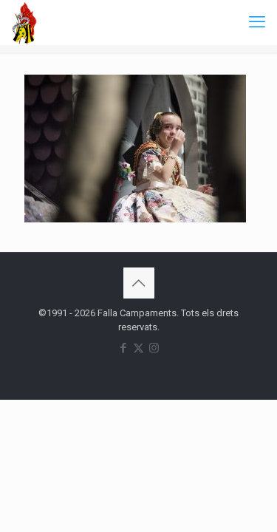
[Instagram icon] (154, 348)
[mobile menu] (257, 22)
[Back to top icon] (138, 283)
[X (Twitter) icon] (138, 348)
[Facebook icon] (123, 348)
